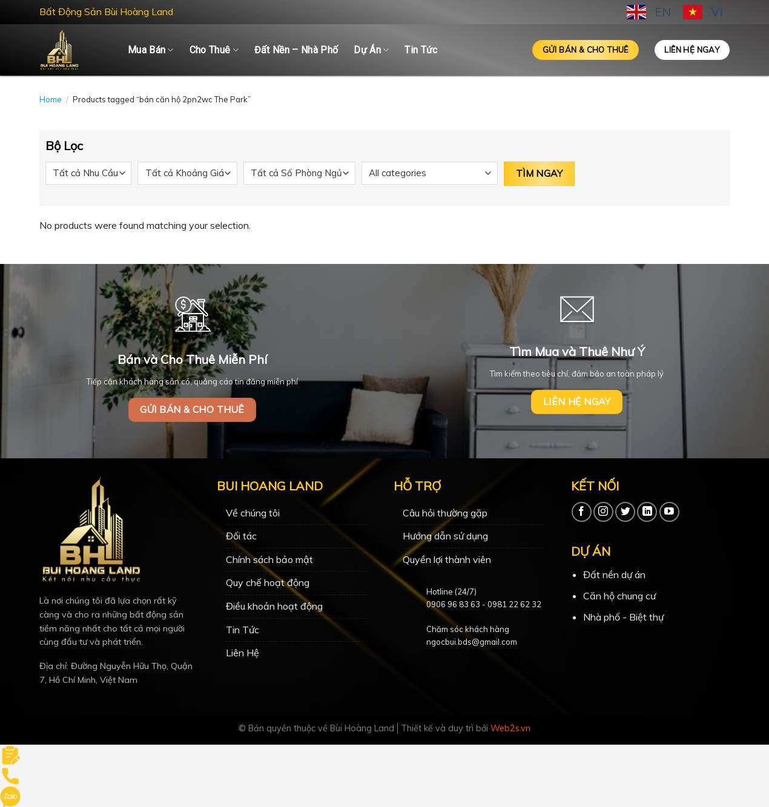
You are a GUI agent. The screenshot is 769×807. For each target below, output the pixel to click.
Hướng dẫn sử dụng (445, 536)
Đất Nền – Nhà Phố (296, 50)
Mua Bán (151, 50)
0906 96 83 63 (453, 604)
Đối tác (241, 536)
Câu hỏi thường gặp (445, 513)
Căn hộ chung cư (619, 596)
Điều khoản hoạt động (274, 606)
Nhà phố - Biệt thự (623, 617)
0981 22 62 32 (514, 604)
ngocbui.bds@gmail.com (471, 642)
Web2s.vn (510, 728)
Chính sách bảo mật (269, 559)
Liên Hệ (242, 653)
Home (50, 99)
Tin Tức (420, 50)
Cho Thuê (214, 50)
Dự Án (371, 50)
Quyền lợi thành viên (447, 559)
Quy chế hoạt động (267, 582)
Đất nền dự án (614, 574)
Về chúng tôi (253, 513)
